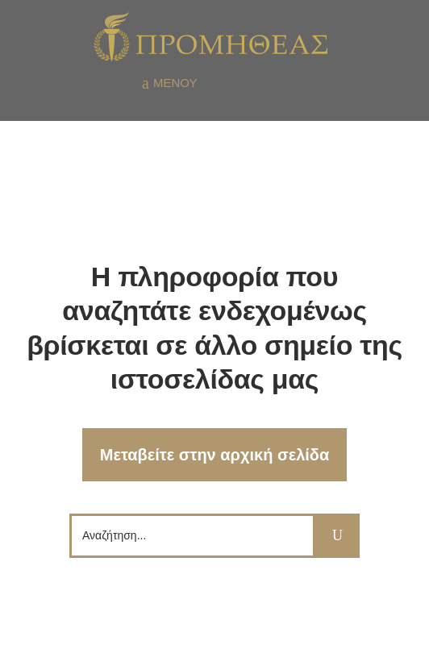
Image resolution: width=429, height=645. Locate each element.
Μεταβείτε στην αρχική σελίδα (215, 455)
